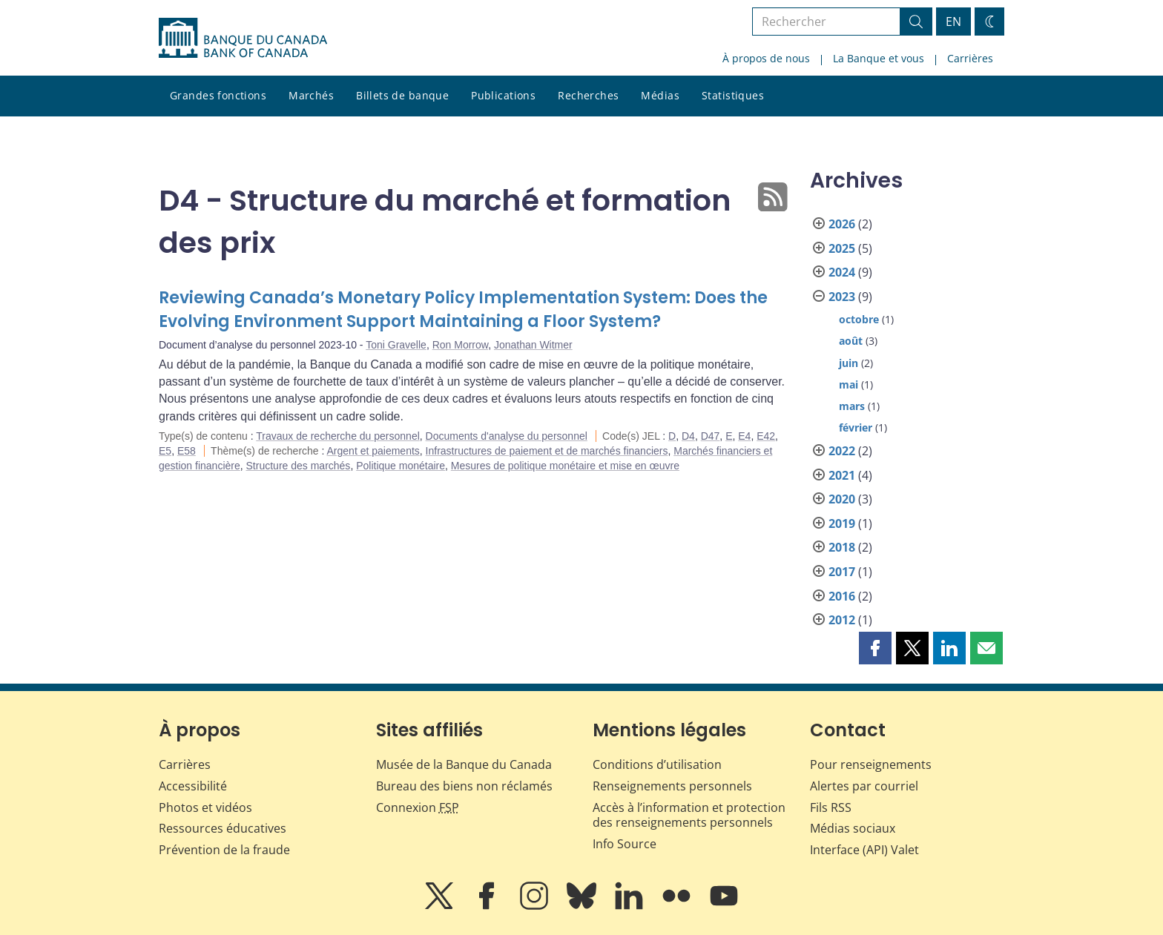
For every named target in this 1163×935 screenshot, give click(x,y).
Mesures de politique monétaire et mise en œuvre (565, 466)
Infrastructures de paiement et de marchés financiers (547, 451)
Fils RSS (830, 807)
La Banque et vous (878, 58)
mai (848, 384)
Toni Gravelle (396, 345)
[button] (875, 648)
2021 (841, 475)
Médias (660, 95)
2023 (841, 296)
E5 (165, 451)
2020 (841, 499)
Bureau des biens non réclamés (464, 786)
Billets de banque (402, 95)
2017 (841, 572)
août (851, 341)
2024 (841, 272)
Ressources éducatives (222, 828)
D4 (688, 436)
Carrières (970, 58)
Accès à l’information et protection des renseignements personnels (689, 815)
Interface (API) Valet (864, 850)
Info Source (624, 844)
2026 (841, 224)
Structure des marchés (298, 466)
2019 (841, 523)
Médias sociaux (852, 828)
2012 (841, 620)
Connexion (417, 807)
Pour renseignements (871, 764)
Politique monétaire (400, 466)
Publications (503, 95)
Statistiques (733, 95)
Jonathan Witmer (533, 345)
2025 (841, 248)
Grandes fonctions (218, 95)
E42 (766, 436)
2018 (841, 547)
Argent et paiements (373, 451)
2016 (841, 596)
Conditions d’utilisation (657, 764)
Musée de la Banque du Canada (464, 764)
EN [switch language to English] (953, 21)
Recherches (588, 95)
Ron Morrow (460, 345)
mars (852, 406)
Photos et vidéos (205, 807)
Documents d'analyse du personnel (506, 436)
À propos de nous (766, 58)
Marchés (311, 95)
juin (848, 363)
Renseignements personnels (672, 786)
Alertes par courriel (864, 786)
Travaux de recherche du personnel (338, 436)
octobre (859, 319)
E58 (186, 451)
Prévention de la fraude (224, 850)
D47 (710, 436)
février (855, 427)
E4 (744, 436)
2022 (841, 451)
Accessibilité (193, 786)
